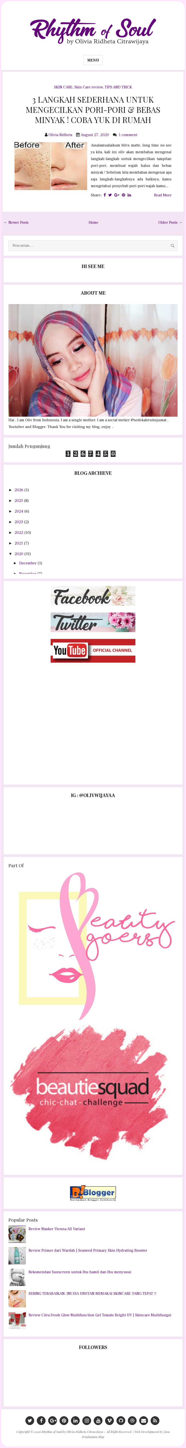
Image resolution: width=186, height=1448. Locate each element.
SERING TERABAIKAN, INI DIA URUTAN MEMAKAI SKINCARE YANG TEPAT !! (92, 1293)
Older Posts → (170, 222)
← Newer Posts (16, 222)
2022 (19, 532)
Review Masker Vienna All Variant (57, 1228)
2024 (19, 511)
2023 (19, 522)
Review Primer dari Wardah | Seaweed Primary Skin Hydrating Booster (88, 1250)
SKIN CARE (63, 87)
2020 (19, 554)
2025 (19, 500)
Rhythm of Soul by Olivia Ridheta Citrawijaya (72, 1432)
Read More (162, 195)
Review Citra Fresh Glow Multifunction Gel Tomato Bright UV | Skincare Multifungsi (100, 1315)
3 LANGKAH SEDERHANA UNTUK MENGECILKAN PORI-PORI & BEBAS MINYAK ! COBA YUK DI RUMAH (93, 109)
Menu (93, 60)
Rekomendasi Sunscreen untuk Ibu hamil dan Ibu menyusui (80, 1272)
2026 (19, 490)
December (28, 563)
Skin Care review (88, 87)
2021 (19, 543)
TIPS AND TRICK (118, 87)
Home (93, 222)
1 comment (128, 134)
